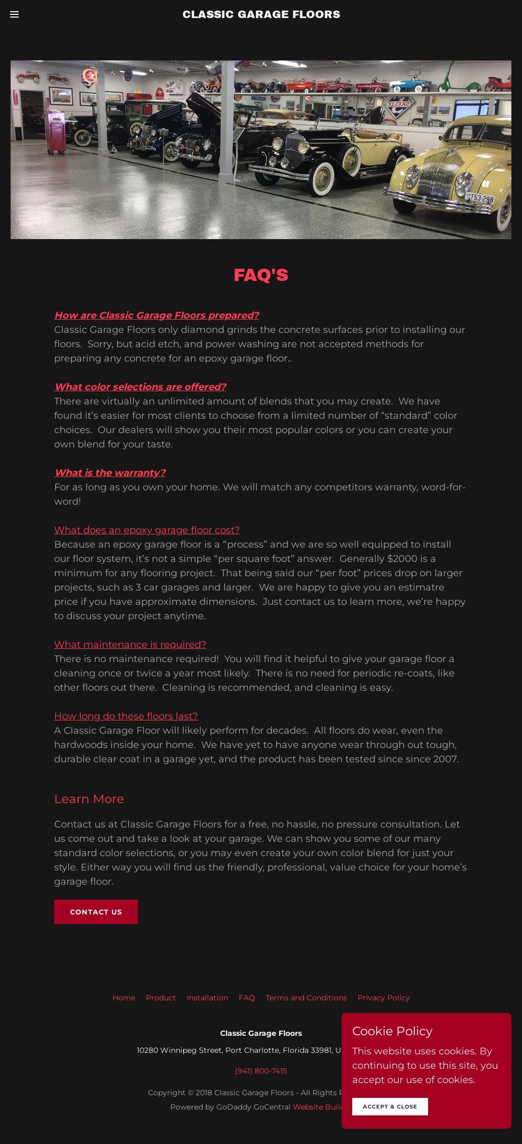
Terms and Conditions (306, 997)
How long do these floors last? (126, 716)
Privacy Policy (384, 997)
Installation (207, 997)
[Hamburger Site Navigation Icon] (23, 14)
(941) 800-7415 (261, 1071)
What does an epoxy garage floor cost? (147, 530)
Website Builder (322, 1107)
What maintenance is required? (130, 644)
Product (161, 997)
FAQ (247, 997)
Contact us (96, 912)
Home (123, 997)
